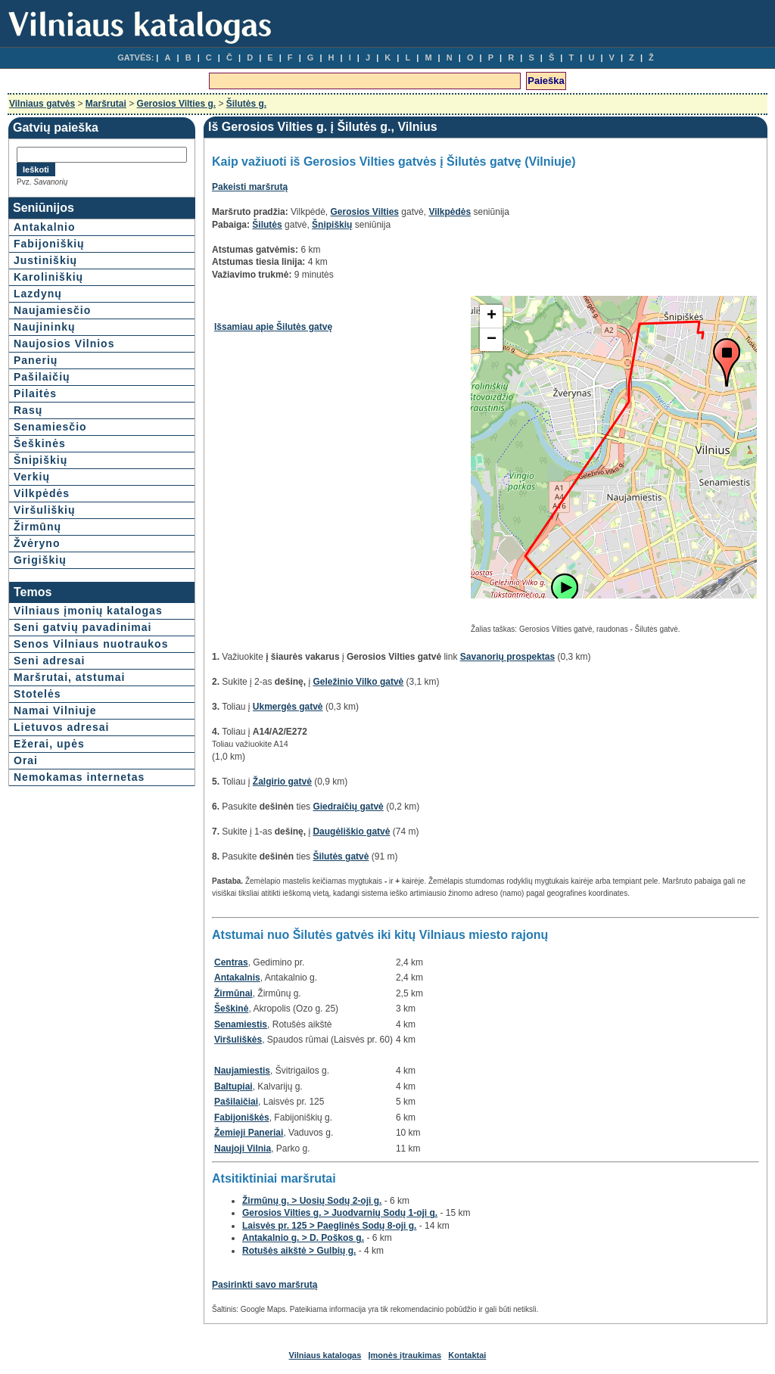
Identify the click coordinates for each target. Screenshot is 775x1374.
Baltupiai (233, 1086)
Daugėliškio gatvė (351, 831)
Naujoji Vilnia (242, 1148)
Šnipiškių (40, 460)
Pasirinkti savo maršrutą (264, 1284)
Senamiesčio (50, 427)
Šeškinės (40, 443)
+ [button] (491, 316)
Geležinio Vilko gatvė (358, 681)
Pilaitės (35, 393)
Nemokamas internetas (79, 777)
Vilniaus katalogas (325, 1355)
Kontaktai (467, 1355)
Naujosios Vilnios (64, 343)
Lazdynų (38, 294)
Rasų (28, 410)
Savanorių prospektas (507, 656)
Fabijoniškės (241, 1117)
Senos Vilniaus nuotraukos (91, 644)
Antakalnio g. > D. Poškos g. (303, 1238)
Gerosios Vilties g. (176, 103)
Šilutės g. (246, 103)
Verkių (32, 477)
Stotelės (37, 694)
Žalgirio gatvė (282, 781)
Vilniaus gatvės (42, 103)
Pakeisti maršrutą (250, 187)
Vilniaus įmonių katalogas (88, 611)
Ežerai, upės (49, 744)
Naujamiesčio (52, 310)
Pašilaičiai (236, 1101)
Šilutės (267, 224)
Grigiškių (40, 560)
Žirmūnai (233, 993)
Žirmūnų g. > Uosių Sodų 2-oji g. (311, 1200)
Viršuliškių (45, 510)
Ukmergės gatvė (288, 706)
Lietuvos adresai (62, 727)
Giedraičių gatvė (348, 806)
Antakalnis (237, 977)
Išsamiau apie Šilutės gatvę (273, 327)
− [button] (491, 339)
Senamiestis (240, 1024)
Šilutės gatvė (341, 856)
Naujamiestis (242, 1070)
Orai (26, 760)
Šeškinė (231, 1008)
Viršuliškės (238, 1039)
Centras (231, 962)
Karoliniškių (48, 277)
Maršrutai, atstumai (69, 677)
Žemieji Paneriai (248, 1132)
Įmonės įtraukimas (405, 1355)
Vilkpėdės (42, 493)
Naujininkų (45, 327)
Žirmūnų (37, 527)
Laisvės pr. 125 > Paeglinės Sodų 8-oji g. (329, 1225)
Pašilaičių (42, 377)
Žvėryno (37, 543)
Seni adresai (50, 660)
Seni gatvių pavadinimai (83, 627)
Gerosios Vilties (365, 212)
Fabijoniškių (49, 244)
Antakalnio (45, 227)
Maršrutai (106, 103)
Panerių (36, 360)
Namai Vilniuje (55, 710)
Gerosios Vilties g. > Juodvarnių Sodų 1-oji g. (339, 1213)
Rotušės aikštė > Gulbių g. (299, 1250)
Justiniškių (45, 260)
